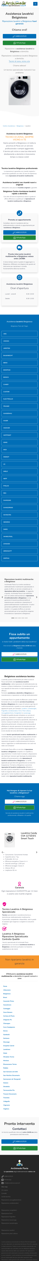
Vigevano (6, 1105)
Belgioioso (20, 126)
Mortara (6, 1061)
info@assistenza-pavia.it (10, 1183)
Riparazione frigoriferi (8, 1217)
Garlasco (6, 1038)
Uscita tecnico (5, 1197)
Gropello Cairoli (8, 1046)
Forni (20, 711)
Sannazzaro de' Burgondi (12, 1079)
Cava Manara (7, 1012)
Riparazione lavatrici (8, 1230)
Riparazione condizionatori (10, 1203)
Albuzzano (7, 990)
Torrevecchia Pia (9, 1090)
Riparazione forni (6, 1213)
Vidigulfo (6, 1101)
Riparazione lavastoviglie (9, 1223)
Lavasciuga (27, 713)
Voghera (6, 1109)
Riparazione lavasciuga (8, 1220)
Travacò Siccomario (10, 1094)
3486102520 (19, 36)
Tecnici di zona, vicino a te (19, 61)
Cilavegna (6, 1023)
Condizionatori (13, 711)
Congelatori (18, 713)
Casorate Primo (8, 1001)
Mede (5, 1053)
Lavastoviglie (32, 709)
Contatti (4, 1193)
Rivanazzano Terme (10, 1064)
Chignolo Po (7, 1020)
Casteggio (6, 1009)
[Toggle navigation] (35, 4)
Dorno (5, 1031)
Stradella (6, 1087)
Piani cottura (26, 711)
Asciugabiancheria (7, 713)
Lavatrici (24, 709)
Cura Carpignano (9, 1027)
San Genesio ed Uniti (10, 1072)
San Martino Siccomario (11, 1075)
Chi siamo (4, 1190)
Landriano (6, 1049)
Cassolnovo (7, 1005)
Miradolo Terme (8, 1057)
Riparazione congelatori (9, 1210)
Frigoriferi (4, 711)
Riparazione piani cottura (9, 1234)
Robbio (5, 1068)
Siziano (5, 1083)
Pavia (5, 986)
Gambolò (6, 1035)
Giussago (6, 1042)
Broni (5, 997)
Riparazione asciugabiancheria (11, 1200)
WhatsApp (19, 43)
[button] (2, 597)
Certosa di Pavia (8, 1016)
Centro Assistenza (9, 126)
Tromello (6, 1098)
